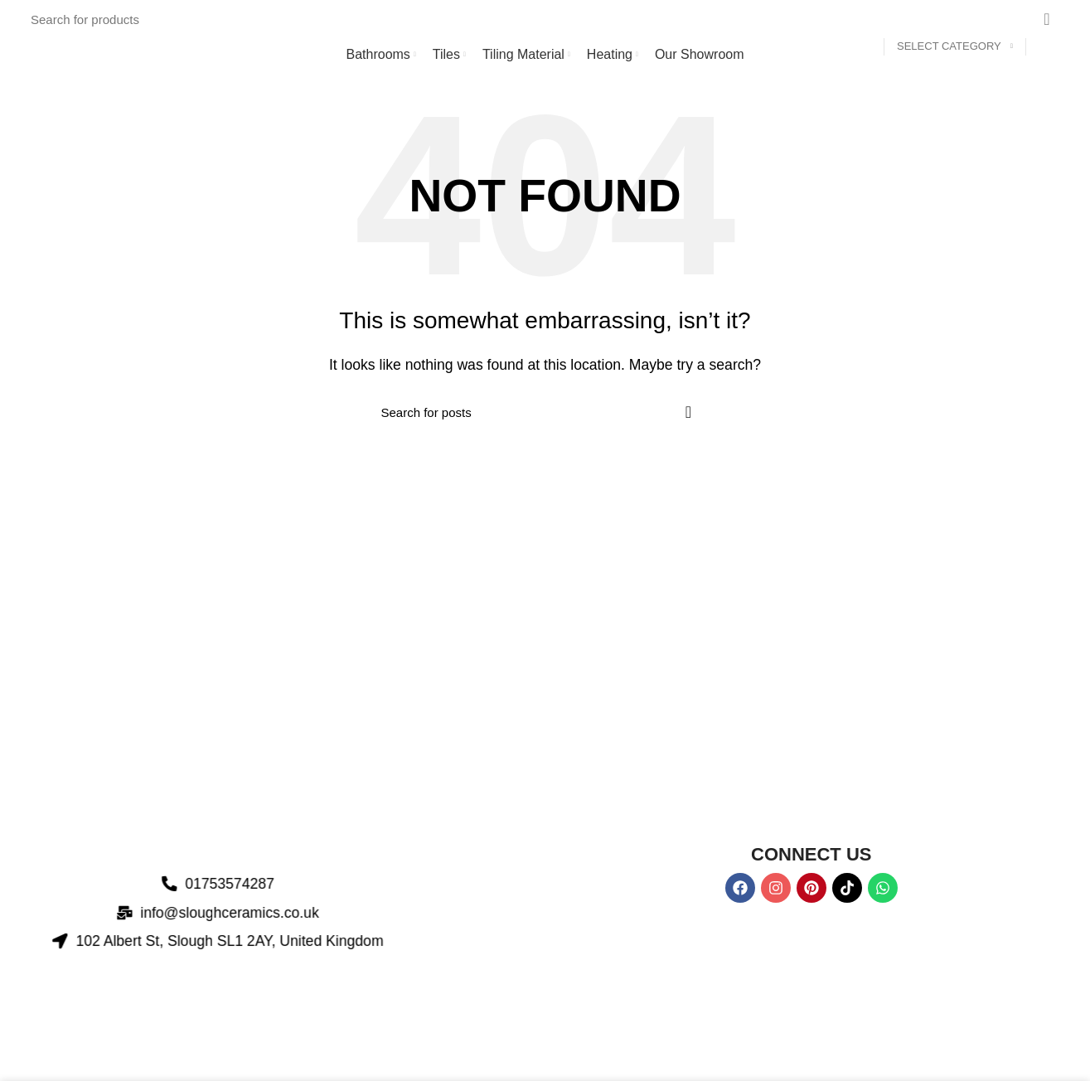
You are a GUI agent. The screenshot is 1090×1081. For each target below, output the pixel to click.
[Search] (549, 19)
